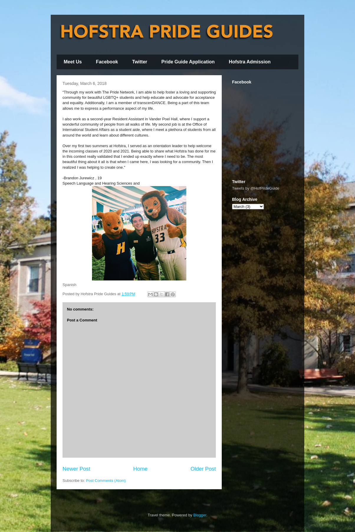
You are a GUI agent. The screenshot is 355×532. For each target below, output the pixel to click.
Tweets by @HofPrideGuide (256, 188)
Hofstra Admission (250, 61)
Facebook (107, 61)
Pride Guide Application (188, 61)
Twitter (139, 61)
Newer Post (76, 469)
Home (140, 469)
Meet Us (73, 61)
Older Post (203, 469)
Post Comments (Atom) (106, 480)
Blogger (199, 515)
